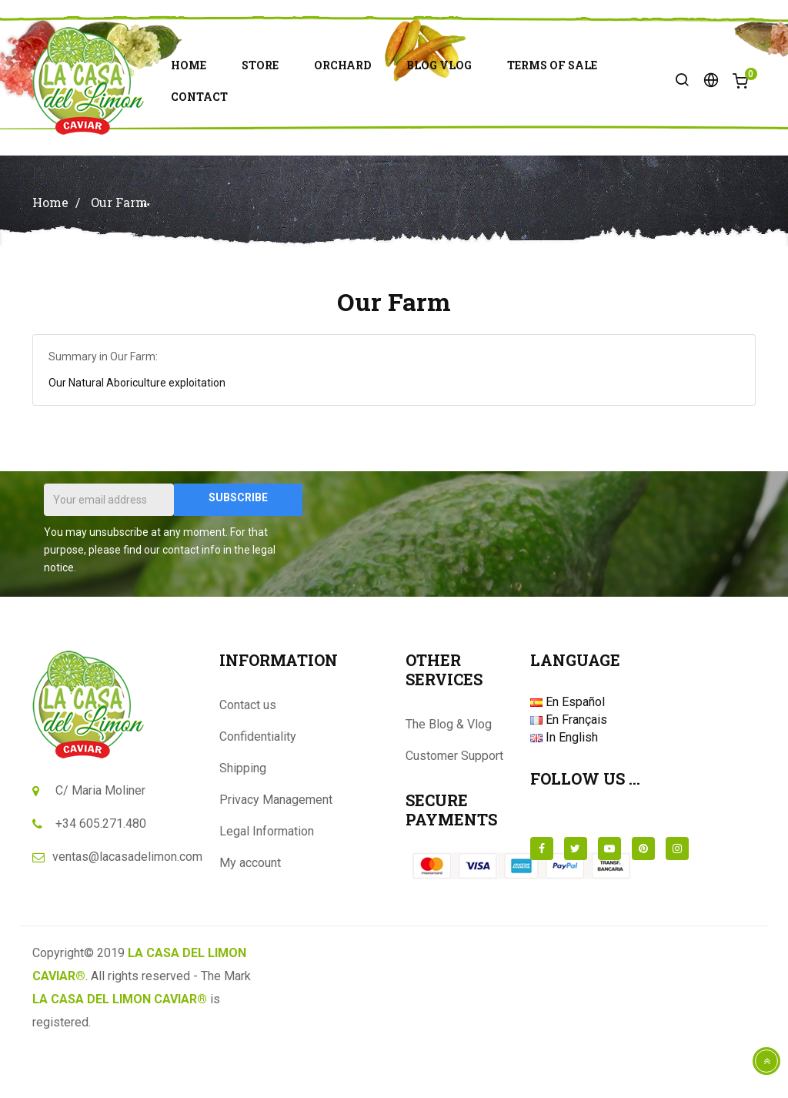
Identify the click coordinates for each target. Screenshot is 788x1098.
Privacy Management (275, 848)
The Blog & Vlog (449, 772)
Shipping (242, 816)
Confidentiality (257, 785)
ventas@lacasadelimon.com (127, 905)
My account (250, 911)
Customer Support (454, 804)
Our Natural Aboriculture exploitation (136, 431)
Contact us (247, 753)
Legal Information (266, 879)
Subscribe (238, 546)
